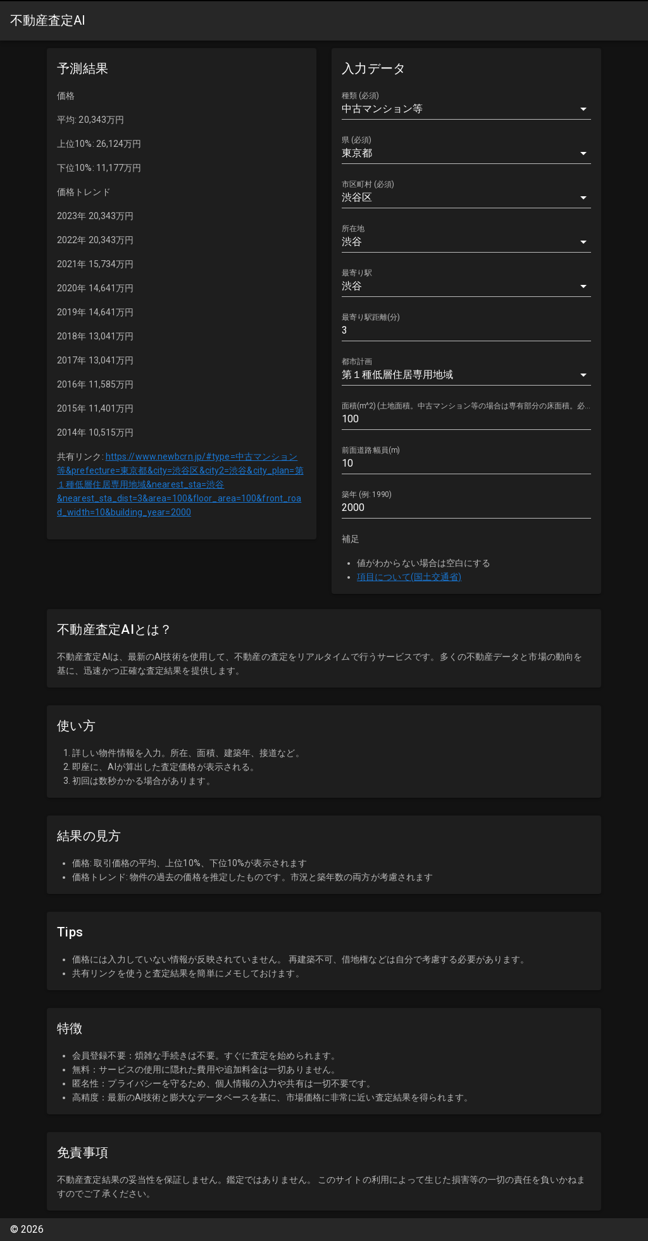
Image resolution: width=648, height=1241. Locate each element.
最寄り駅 (357, 272)
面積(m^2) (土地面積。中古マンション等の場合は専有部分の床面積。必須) (466, 405)
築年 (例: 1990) (367, 494)
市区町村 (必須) (368, 184)
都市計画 (357, 361)
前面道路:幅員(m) (371, 450)
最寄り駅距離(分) (371, 317)
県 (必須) (356, 139)
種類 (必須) (360, 95)
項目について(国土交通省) (409, 577)
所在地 (353, 228)
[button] (466, 109)
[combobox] (466, 153)
